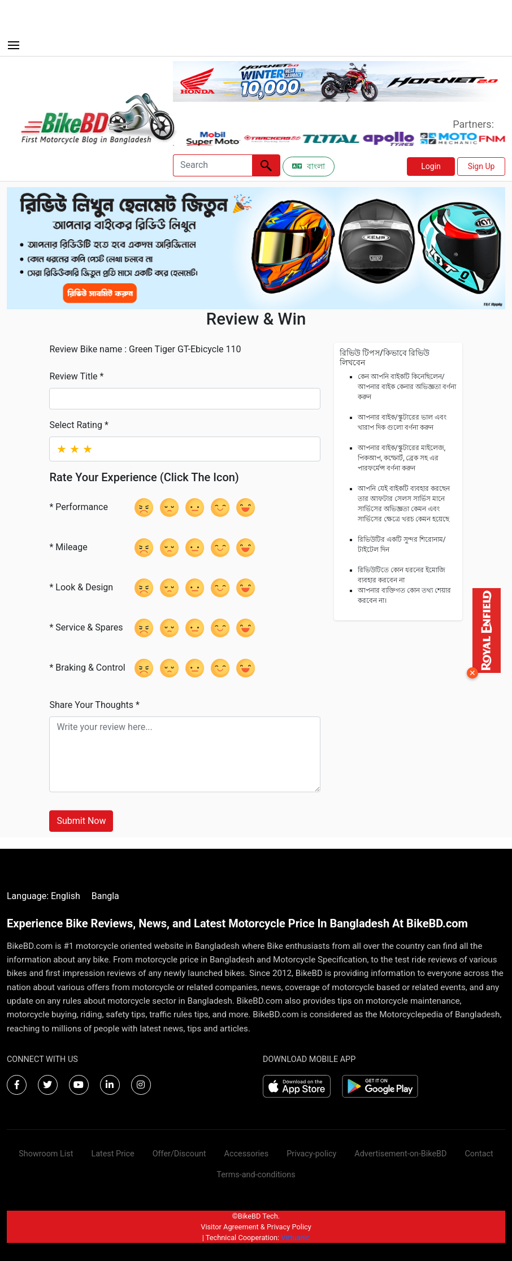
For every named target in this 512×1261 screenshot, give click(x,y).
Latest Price (112, 1154)
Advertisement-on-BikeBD (400, 1154)
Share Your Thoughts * (94, 704)
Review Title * (76, 376)
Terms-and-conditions (255, 1175)
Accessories (246, 1154)
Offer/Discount (179, 1154)
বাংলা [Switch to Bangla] (308, 166)
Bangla (105, 896)
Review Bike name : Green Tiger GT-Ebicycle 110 (145, 349)
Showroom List (46, 1154)
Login (431, 166)
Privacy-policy (311, 1154)
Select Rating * (78, 425)
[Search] (212, 165)
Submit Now (81, 820)
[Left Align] (266, 165)
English (65, 896)
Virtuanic (295, 1237)
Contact (479, 1154)
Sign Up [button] (481, 166)
